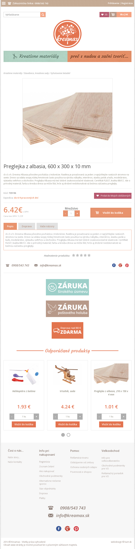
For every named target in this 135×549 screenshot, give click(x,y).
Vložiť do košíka (113, 212)
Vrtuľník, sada (67, 391)
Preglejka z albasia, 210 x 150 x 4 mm (111, 392)
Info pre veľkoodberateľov (111, 459)
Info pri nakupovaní (47, 453)
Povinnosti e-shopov (81, 471)
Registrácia (127, 3)
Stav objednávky (47, 488)
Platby (42, 498)
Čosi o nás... (16, 451)
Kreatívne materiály (39, 56)
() (106, 14)
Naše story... (14, 457)
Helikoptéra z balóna (23, 391)
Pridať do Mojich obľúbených (116, 195)
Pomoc (74, 451)
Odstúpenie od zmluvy (82, 462)
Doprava (27, 226)
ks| (124, 14)
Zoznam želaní (46, 466)
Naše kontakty (15, 461)
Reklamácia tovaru (79, 457)
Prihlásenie (113, 3)
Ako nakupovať (46, 471)
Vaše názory (47, 226)
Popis (10, 226)
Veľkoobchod (110, 451)
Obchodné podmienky (51, 475)
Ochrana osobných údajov (83, 467)
